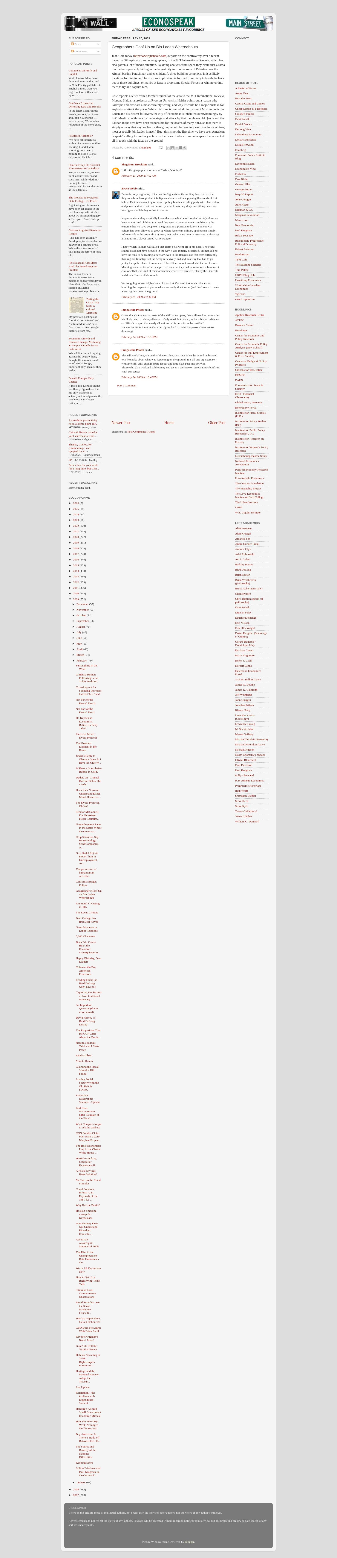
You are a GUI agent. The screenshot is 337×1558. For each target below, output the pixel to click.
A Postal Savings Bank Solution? (86, 1172)
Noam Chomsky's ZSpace (250, 754)
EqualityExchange (245, 617)
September (83, 620)
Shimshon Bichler (245, 795)
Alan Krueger (243, 533)
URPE (239, 507)
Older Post (216, 422)
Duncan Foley (243, 612)
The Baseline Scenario (248, 264)
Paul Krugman (243, 230)
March (81, 654)
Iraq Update (83, 1387)
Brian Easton (242, 574)
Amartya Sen (242, 538)
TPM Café (241, 259)
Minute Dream (84, 1061)
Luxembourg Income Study (251, 455)
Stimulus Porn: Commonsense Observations (86, 1293)
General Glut (242, 184)
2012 (76, 582)
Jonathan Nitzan (244, 705)
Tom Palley (241, 269)
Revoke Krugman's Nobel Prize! (87, 1338)
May (80, 643)
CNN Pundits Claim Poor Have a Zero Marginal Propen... (88, 1136)
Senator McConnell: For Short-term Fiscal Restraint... (88, 815)
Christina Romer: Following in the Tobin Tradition (87, 678)
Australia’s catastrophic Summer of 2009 (87, 1243)
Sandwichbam (84, 1055)
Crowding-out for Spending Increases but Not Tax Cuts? (89, 691)
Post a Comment (126, 385)
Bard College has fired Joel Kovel (87, 919)
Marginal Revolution (247, 215)
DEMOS (240, 375)
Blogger (189, 1541)
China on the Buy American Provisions (86, 971)
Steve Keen (241, 800)
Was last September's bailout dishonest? (88, 1320)
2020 (76, 537)
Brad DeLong (243, 569)
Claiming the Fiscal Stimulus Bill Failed (87, 1070)
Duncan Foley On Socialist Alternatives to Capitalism (84, 166)
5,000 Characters (85, 936)
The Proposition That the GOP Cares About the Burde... (88, 1034)
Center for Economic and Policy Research (249, 337)
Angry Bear (242, 93)
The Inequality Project (248, 488)
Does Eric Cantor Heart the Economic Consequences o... (88, 947)
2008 (76, 1489)
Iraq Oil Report (244, 194)
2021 (76, 531)
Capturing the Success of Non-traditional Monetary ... (89, 996)
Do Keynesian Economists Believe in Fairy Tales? (87, 723)
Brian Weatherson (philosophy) (245, 581)
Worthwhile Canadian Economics (247, 287)
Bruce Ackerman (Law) (248, 588)
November (83, 609)
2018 (76, 548)
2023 (76, 520)
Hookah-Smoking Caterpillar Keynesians (86, 1214)
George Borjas (243, 189)
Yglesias (240, 293)
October (82, 615)
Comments (79, 51)
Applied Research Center (249, 314)
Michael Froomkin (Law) (250, 744)
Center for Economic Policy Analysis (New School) (251, 345)
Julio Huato (242, 204)
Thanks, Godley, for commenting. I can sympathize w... (80, 448)
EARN (239, 380)
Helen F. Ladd (243, 660)
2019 (76, 542)
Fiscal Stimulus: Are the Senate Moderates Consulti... (88, 1307)
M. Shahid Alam (244, 729)
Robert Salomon (244, 249)
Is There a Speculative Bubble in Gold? (89, 770)
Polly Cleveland (244, 775)
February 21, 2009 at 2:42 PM (138, 296)
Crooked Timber (244, 113)
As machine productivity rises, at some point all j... (83, 422)
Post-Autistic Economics (249, 478)
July (79, 632)
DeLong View (243, 129)
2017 (76, 554)
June (80, 637)
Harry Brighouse (244, 655)
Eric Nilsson (242, 622)
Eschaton (240, 174)
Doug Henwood (244, 144)
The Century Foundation (249, 483)
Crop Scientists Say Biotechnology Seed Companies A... (87, 842)
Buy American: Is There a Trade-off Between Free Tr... (88, 1437)
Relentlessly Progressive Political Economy (249, 242)
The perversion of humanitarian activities (86, 873)
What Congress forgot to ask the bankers (88, 1125)
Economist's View (245, 168)
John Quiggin (243, 199)
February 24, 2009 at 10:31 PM (139, 337)
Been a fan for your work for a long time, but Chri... (84, 466)
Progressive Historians (248, 785)
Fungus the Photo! (132, 309)
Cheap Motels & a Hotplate (251, 108)
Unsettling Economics (248, 280)
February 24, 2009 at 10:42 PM (139, 377)
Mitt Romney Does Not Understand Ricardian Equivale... (87, 1228)
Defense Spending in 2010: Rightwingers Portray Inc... (88, 1360)
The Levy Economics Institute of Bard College (249, 495)
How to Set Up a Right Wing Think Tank (88, 1281)
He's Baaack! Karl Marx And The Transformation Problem (83, 266)
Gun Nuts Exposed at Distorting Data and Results (85, 104)
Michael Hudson (244, 749)
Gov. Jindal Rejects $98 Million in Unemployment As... (87, 858)
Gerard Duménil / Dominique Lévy (245, 643)
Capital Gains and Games (250, 103)
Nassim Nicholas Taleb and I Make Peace (88, 1046)
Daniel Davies (243, 124)
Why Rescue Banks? (88, 1205)
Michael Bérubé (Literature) (251, 739)
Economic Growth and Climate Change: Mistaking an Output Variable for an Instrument (85, 344)
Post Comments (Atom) (141, 431)
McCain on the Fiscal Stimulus (88, 1181)
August (81, 626)
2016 (76, 559)
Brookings (241, 330)
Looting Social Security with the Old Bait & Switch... (87, 1084)
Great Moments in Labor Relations (87, 929)
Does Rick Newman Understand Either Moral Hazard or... (88, 793)
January (81, 1482)
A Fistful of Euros (245, 88)
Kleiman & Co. (244, 209)
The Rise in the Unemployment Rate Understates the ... (87, 1257)
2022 (76, 525)
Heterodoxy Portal (245, 407)
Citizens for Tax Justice (248, 369)
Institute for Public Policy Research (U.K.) (250, 431)
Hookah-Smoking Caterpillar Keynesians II (86, 1162)
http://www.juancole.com (150, 56)
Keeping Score (84, 1462)
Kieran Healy (243, 710)
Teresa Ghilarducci (246, 811)
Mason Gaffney (244, 734)
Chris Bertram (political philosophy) (249, 600)
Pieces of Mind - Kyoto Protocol (86, 735)
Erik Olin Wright (245, 628)
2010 (76, 593)
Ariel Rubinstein (244, 554)
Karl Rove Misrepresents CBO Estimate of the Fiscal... (87, 1113)
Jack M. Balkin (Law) (247, 679)
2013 (76, 576)
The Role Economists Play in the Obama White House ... (88, 1149)
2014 (76, 570)
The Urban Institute (246, 502)
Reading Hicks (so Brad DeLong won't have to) (86, 983)
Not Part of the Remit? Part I (85, 710)
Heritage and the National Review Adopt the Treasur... (87, 1376)
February (82, 660)
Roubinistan (242, 254)
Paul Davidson (243, 765)
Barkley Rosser (244, 564)
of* (70, 460)
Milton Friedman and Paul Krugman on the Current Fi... (88, 1472)
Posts (76, 44)
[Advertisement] (168, 407)
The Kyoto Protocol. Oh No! (88, 804)
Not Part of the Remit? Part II (85, 701)
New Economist (244, 225)
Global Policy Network (248, 402)
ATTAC (239, 320)
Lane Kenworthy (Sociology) (245, 717)
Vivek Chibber (243, 816)
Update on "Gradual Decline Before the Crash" (88, 781)
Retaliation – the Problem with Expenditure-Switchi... (85, 1398)
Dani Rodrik (242, 119)
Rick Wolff (241, 790)
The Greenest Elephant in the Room (86, 747)
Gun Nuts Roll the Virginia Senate (86, 1347)
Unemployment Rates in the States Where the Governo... (89, 828)
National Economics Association (247, 462)
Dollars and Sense (245, 139)
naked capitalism (245, 299)
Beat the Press (243, 98)
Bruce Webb (129, 188)
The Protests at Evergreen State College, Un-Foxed (83, 199)
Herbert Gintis (243, 665)
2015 (76, 565)
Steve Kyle (241, 806)
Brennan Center (244, 325)
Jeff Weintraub (243, 694)
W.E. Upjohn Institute (247, 512)
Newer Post (121, 422)
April (80, 649)
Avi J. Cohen (242, 559)
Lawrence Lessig (245, 723)
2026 (76, 503)
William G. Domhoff (247, 821)
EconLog (240, 149)
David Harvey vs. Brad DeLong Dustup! (86, 1021)
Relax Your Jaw (244, 235)
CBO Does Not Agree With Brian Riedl (88, 1329)
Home (169, 422)
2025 (76, 508)
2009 (76, 599)
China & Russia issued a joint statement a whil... (83, 434)
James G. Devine (245, 684)
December (83, 604)
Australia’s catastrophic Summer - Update (88, 1099)
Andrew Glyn (243, 549)
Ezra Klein (241, 179)
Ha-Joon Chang (244, 650)
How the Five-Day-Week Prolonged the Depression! (87, 1425)
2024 (76, 514)
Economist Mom (244, 163)
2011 (76, 587)
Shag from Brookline (134, 164)
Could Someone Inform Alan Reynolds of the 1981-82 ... (87, 1194)
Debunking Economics (248, 134)
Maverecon (241, 220)
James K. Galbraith (246, 689)
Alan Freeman (243, 528)
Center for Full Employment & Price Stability (251, 354)
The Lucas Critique (87, 912)
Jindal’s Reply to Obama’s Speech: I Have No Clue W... (88, 759)
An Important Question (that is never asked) (87, 1008)
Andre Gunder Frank (247, 543)
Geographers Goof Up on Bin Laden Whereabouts (89, 894)
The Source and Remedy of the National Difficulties (86, 1452)
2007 (76, 1495)
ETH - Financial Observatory (244, 395)
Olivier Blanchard (245, 760)
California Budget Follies (86, 883)
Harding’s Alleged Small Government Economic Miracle (88, 1412)
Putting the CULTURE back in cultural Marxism (92, 306)
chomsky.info (243, 593)
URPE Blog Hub (245, 275)
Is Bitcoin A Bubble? (81, 135)
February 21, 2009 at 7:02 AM (138, 175)
